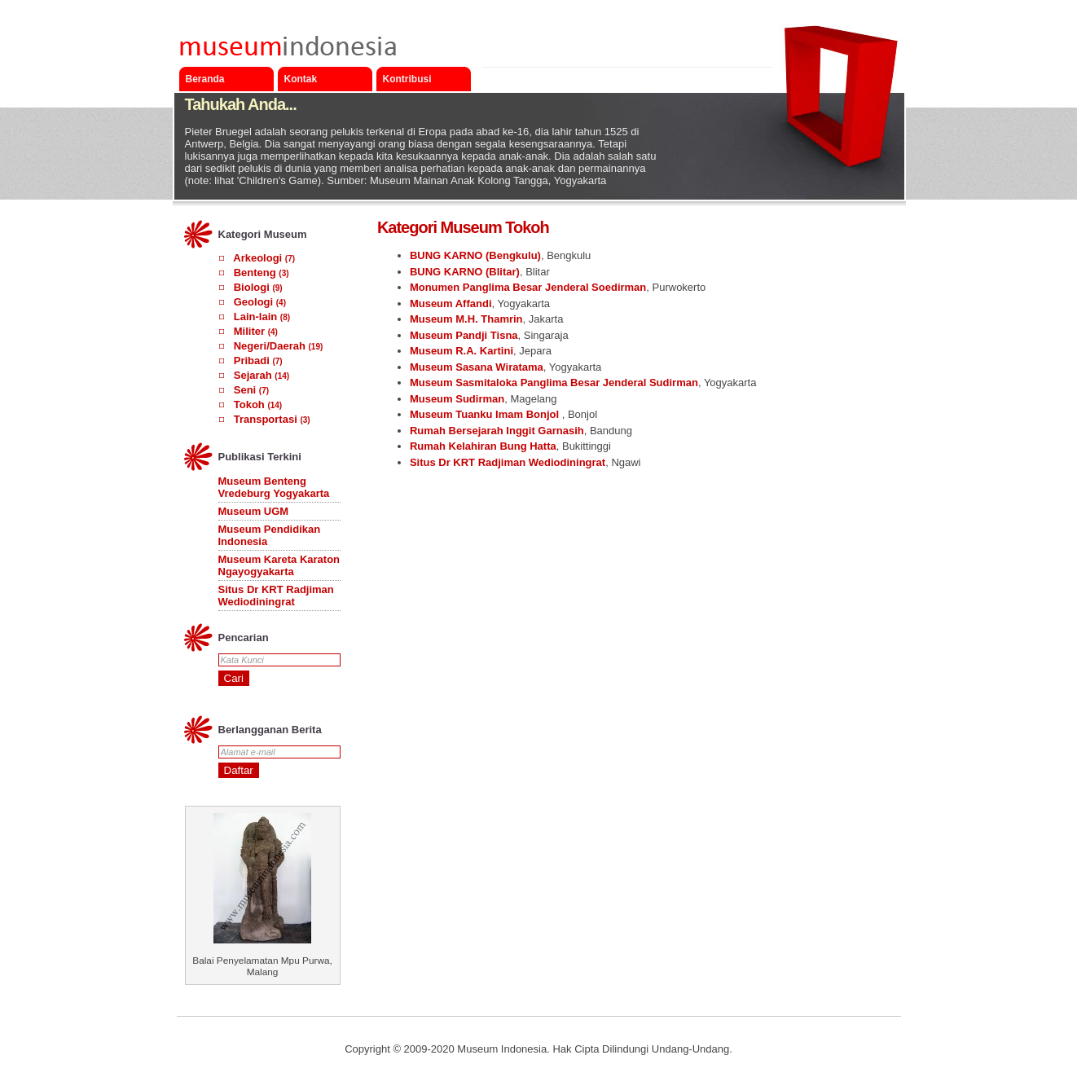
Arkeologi (257, 258)
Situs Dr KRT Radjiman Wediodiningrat (276, 595)
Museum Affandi (451, 303)
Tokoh (249, 404)
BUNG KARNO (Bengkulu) (475, 255)
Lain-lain (255, 316)
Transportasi (265, 419)
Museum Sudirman (457, 399)
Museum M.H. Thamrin (466, 319)
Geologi (253, 302)
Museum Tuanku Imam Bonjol (486, 414)
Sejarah (253, 375)
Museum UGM (253, 511)
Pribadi (252, 360)
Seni (245, 390)
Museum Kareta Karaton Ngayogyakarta (279, 565)
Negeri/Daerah (270, 346)
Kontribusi (407, 79)
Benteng (255, 272)
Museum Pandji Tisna (464, 335)
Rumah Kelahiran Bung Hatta (483, 446)
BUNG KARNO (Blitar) (465, 272)
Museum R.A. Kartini (461, 351)
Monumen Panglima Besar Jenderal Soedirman (528, 287)
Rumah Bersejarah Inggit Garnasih (497, 430)
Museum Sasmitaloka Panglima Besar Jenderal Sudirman (554, 382)
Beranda (205, 79)
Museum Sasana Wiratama (476, 367)
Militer (249, 331)
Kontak (301, 79)
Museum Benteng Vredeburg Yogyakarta (274, 487)
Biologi (252, 287)
